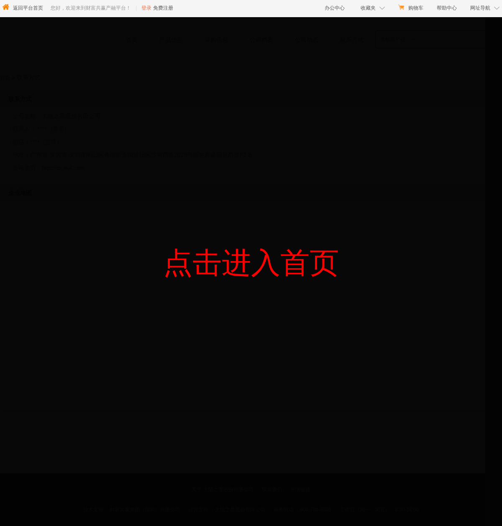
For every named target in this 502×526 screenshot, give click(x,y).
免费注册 (163, 8)
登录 (146, 8)
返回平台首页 (28, 8)
